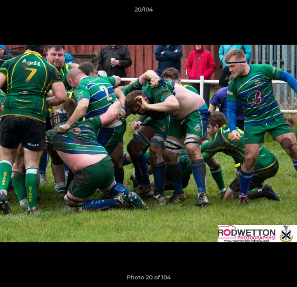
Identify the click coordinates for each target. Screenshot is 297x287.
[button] (268, 11)
